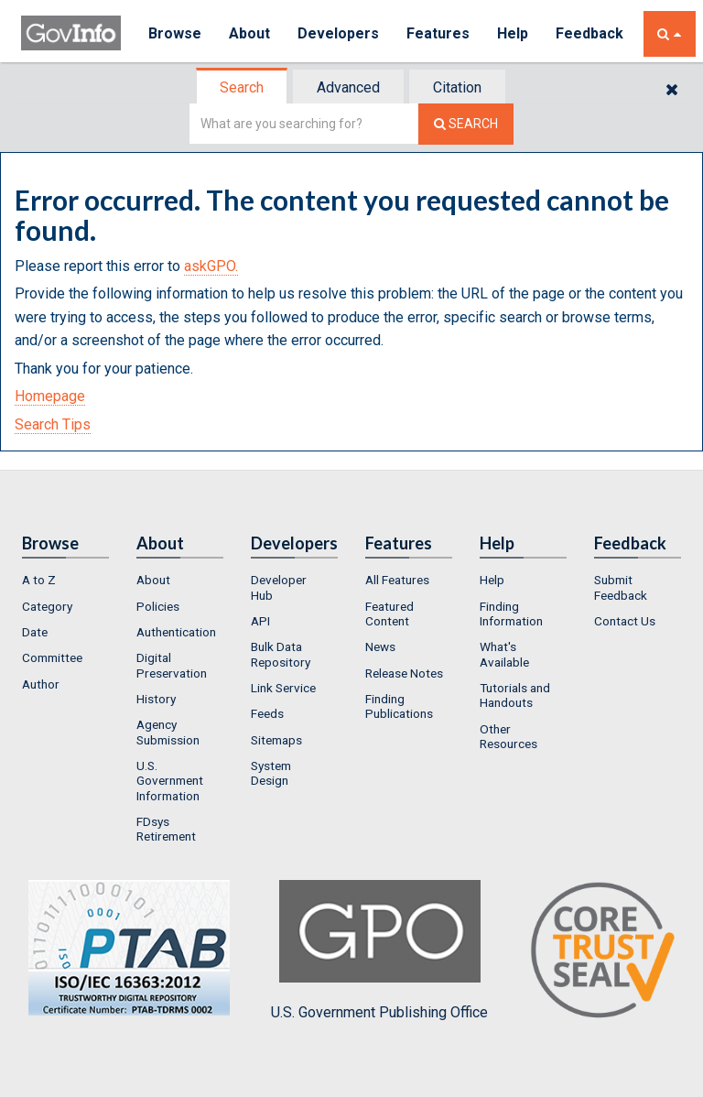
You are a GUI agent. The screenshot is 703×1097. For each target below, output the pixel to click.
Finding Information (511, 613)
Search (242, 87)
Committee (52, 657)
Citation (457, 87)
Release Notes (404, 673)
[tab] (242, 87)
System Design (271, 772)
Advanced (348, 87)
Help (512, 33)
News (380, 646)
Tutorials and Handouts (515, 695)
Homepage (50, 396)
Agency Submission (168, 731)
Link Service (283, 687)
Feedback (589, 33)
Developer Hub (279, 587)
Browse (174, 33)
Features (438, 33)
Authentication (176, 632)
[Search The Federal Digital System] (466, 124)
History (156, 698)
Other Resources (508, 736)
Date (35, 632)
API (260, 621)
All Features (397, 579)
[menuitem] (65, 580)
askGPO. (211, 266)
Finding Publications (399, 706)
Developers (338, 33)
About (249, 33)
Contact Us (624, 621)
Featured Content (389, 613)
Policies (157, 606)
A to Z (39, 579)
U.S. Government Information (169, 780)
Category (47, 606)
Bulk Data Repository (280, 653)
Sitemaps (276, 740)
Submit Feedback (620, 587)
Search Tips (53, 424)
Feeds (267, 713)
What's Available (504, 653)
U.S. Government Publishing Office (379, 950)
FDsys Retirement (166, 828)
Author (40, 684)
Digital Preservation (171, 664)
